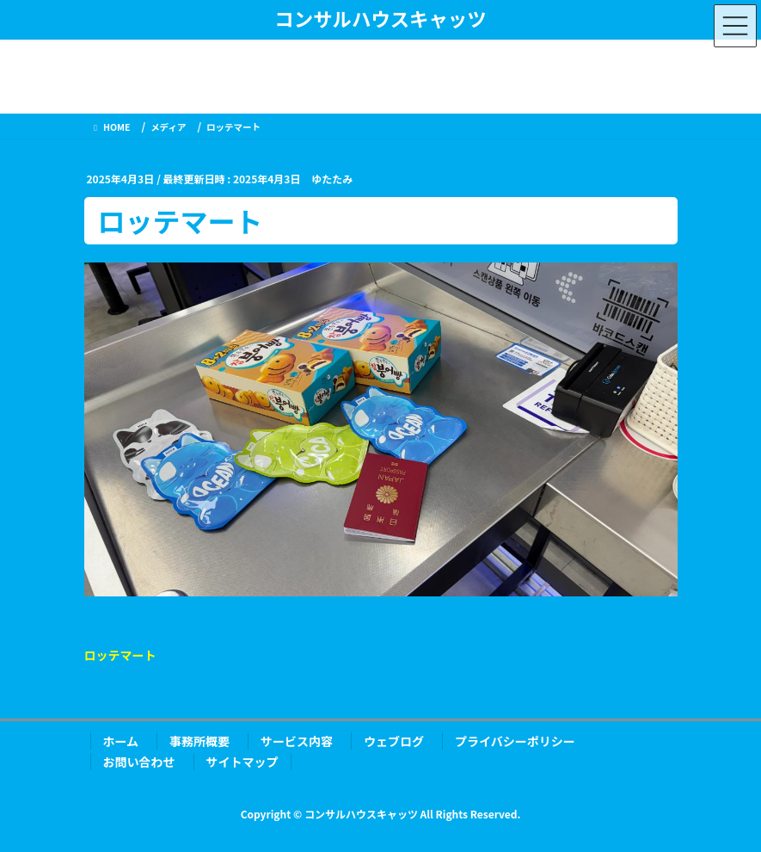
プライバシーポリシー (515, 741)
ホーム (121, 741)
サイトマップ (242, 761)
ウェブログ (394, 741)
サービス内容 (297, 741)
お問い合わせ (139, 761)
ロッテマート (120, 655)
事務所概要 (199, 741)
